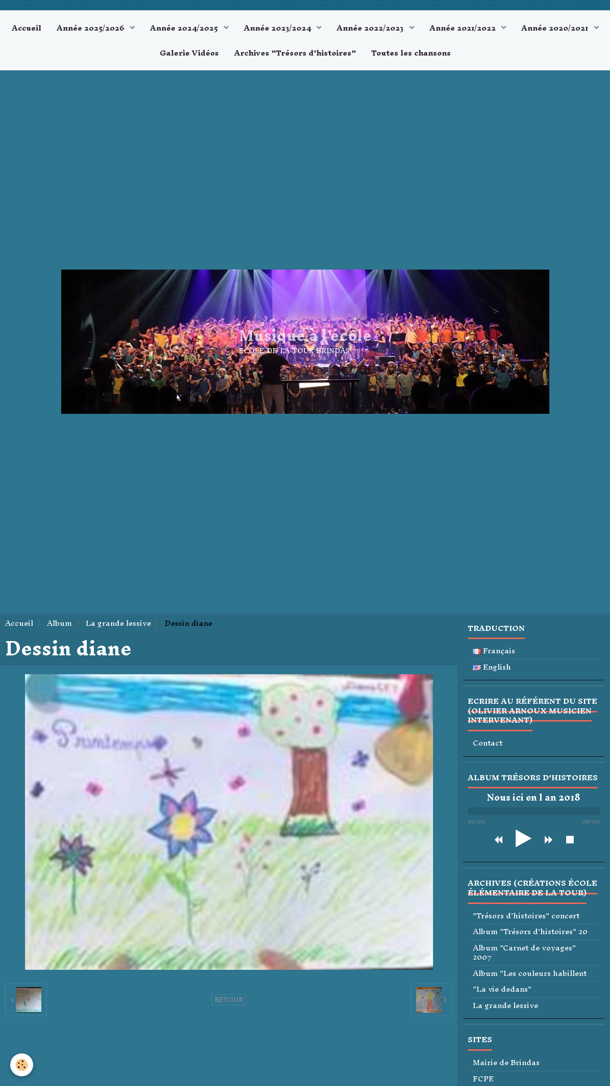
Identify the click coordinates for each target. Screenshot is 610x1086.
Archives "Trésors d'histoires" (295, 52)
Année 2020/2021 (555, 27)
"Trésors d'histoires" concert (526, 916)
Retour (229, 999)
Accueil (26, 27)
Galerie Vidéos (189, 52)
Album (59, 623)
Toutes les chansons (411, 52)
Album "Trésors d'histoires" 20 (530, 932)
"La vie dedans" (502, 989)
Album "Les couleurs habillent (530, 974)
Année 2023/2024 (278, 27)
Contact (487, 743)
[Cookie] (21, 1064)
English (492, 667)
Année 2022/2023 (371, 27)
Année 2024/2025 (185, 27)
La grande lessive (118, 623)
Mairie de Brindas (506, 1063)
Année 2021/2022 (463, 27)
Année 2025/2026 (91, 27)
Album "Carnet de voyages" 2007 (524, 952)
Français (494, 651)
